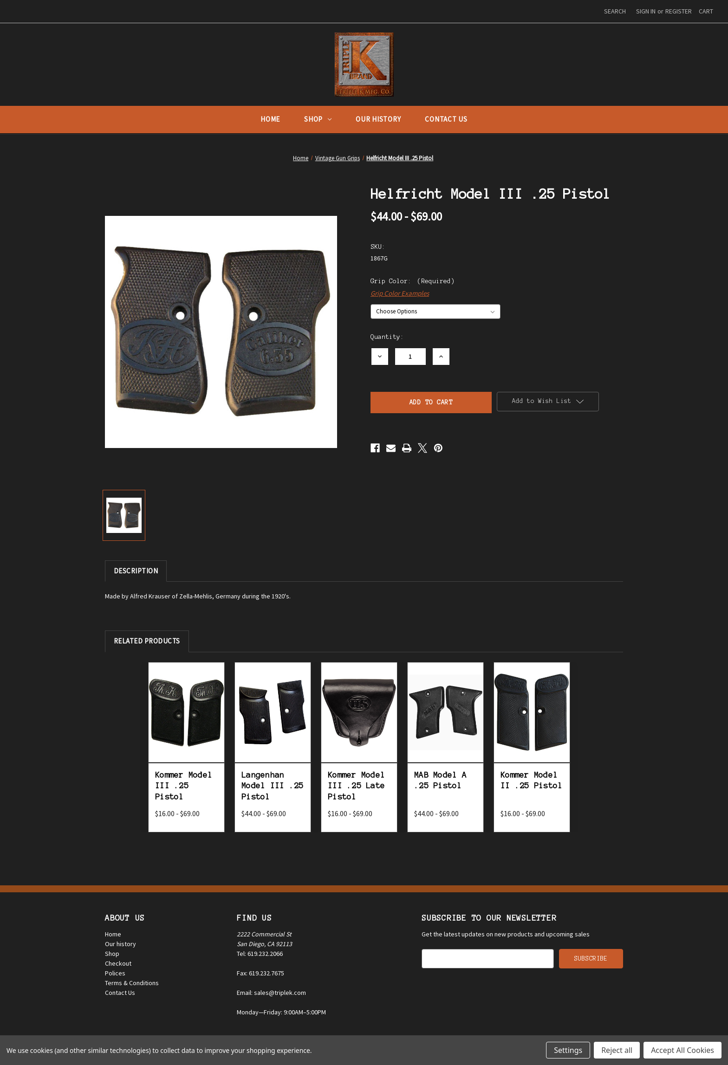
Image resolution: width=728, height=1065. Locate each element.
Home (270, 119)
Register (678, 11)
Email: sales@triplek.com (271, 992)
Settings (568, 1050)
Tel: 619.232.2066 (260, 953)
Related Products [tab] (147, 640)
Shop (318, 119)
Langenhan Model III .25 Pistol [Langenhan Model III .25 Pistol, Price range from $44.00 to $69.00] (272, 786)
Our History (378, 119)
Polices (115, 973)
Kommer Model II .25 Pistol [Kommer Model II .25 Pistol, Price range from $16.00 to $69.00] (531, 780)
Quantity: (387, 336)
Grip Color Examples (399, 293)
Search (615, 11)
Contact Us (446, 119)
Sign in (646, 11)
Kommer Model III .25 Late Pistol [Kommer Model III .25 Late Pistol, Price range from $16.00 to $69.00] (356, 786)
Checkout (118, 963)
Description (136, 570)
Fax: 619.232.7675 (260, 973)
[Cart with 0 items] (706, 11)
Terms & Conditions (132, 983)
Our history (120, 944)
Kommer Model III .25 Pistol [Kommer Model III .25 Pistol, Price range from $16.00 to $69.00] (183, 786)
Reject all (616, 1050)
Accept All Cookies (682, 1050)
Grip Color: (412, 281)
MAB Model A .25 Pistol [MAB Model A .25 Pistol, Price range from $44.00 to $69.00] (440, 780)
